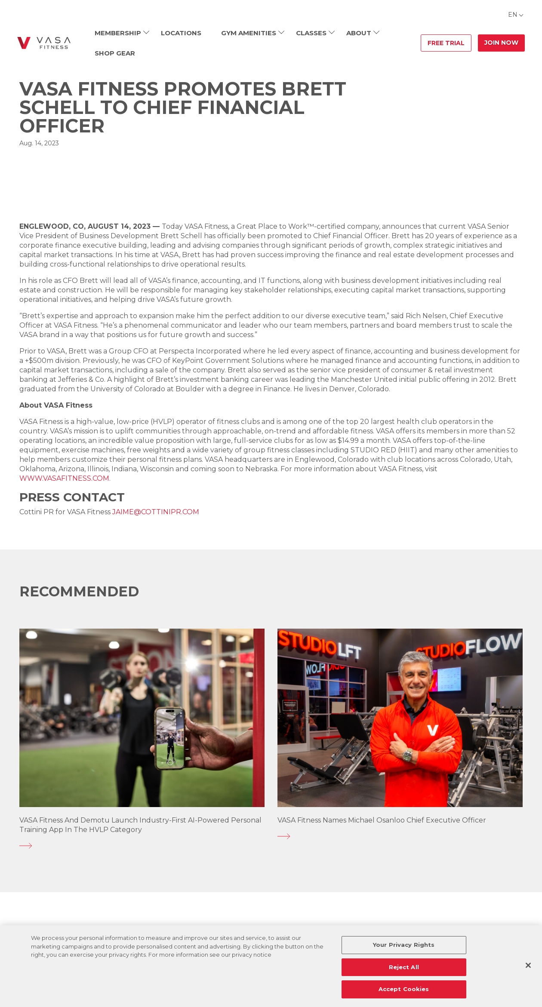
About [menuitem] (358, 33)
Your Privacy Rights (403, 944)
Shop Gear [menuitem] (115, 53)
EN (512, 14)
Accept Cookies (404, 989)
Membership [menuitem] (118, 33)
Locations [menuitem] (181, 33)
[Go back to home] (44, 43)
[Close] (528, 965)
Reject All (404, 967)
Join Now (501, 42)
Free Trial (446, 43)
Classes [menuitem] (311, 33)
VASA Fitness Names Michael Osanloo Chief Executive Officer (381, 820)
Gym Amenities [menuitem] (248, 33)
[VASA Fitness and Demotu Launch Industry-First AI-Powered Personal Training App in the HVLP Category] (142, 845)
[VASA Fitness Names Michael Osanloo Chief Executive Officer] (400, 836)
